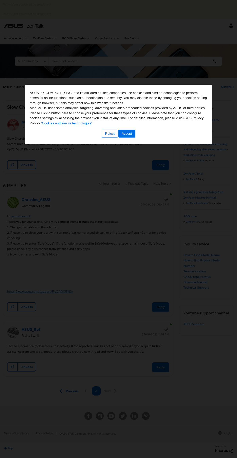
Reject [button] (109, 253)
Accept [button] (127, 253)
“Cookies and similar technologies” (130, 243)
